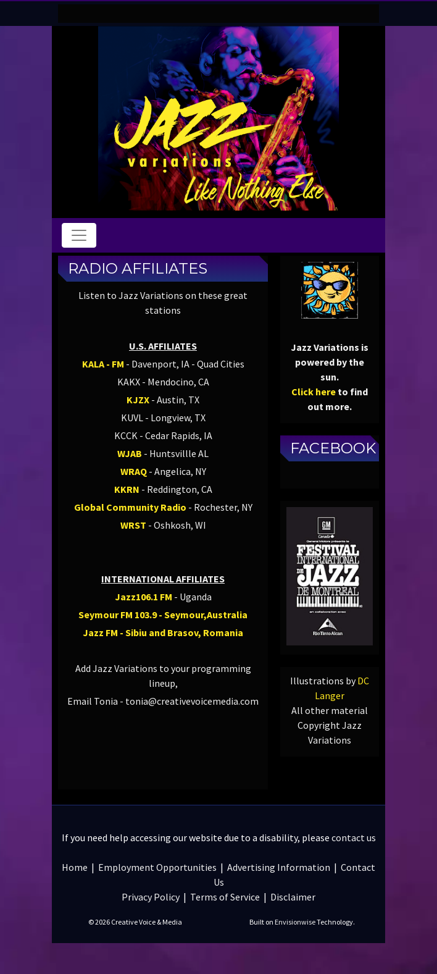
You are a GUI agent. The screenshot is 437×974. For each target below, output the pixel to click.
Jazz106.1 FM (143, 596)
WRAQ (133, 471)
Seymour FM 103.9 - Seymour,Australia (163, 614)
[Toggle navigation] (79, 235)
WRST (133, 525)
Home (75, 867)
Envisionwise (295, 921)
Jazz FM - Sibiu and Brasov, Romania (163, 632)
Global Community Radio (130, 507)
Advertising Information (278, 867)
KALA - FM (103, 364)
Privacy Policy (151, 897)
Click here (313, 391)
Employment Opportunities (157, 867)
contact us (353, 837)
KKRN (126, 489)
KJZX (138, 399)
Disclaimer (292, 897)
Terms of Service (225, 897)
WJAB (129, 453)
